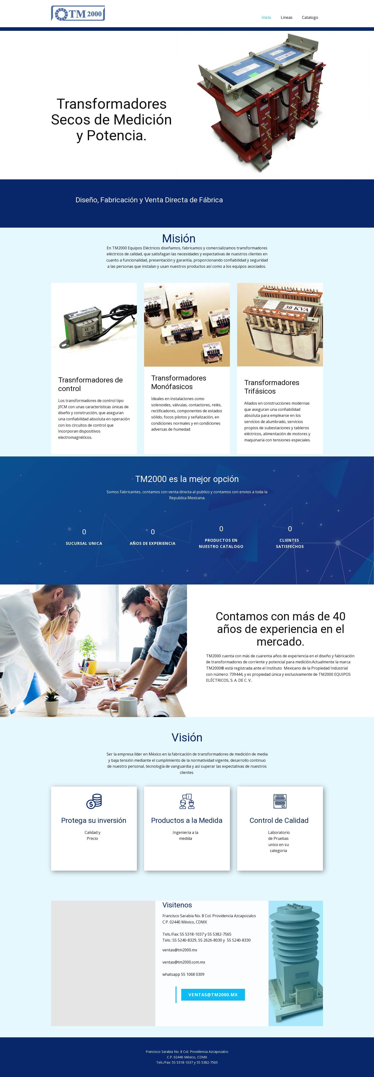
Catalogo (310, 17)
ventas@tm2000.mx (213, 994)
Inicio (266, 17)
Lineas (286, 17)
